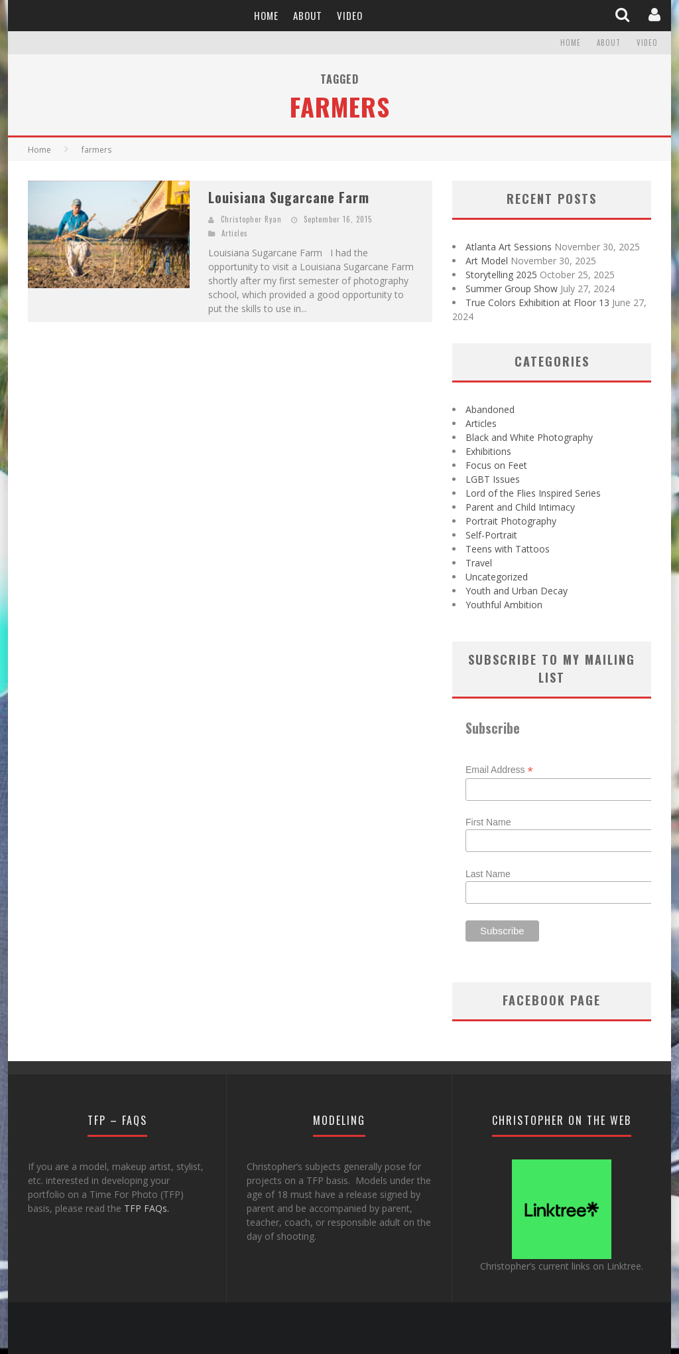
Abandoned (490, 409)
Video (350, 15)
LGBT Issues (492, 479)
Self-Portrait (491, 535)
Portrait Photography (510, 521)
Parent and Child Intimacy (520, 507)
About (307, 15)
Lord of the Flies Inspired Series (533, 493)
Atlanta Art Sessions (508, 246)
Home (266, 15)
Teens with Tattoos (507, 549)
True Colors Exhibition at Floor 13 (537, 302)
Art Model (486, 260)
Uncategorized (496, 576)
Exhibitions (488, 451)
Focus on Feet (496, 465)
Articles (234, 233)
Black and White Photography (529, 437)
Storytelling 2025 (501, 274)
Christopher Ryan (251, 219)
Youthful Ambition (503, 604)
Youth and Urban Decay (516, 590)
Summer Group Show (511, 288)
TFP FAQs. (146, 1208)
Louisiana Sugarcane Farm (288, 197)
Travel (478, 562)
